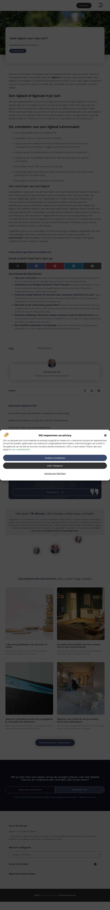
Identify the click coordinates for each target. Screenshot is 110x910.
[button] (105, 435)
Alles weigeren (55, 466)
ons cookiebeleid (20, 449)
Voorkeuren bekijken (55, 473)
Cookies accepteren (55, 458)
